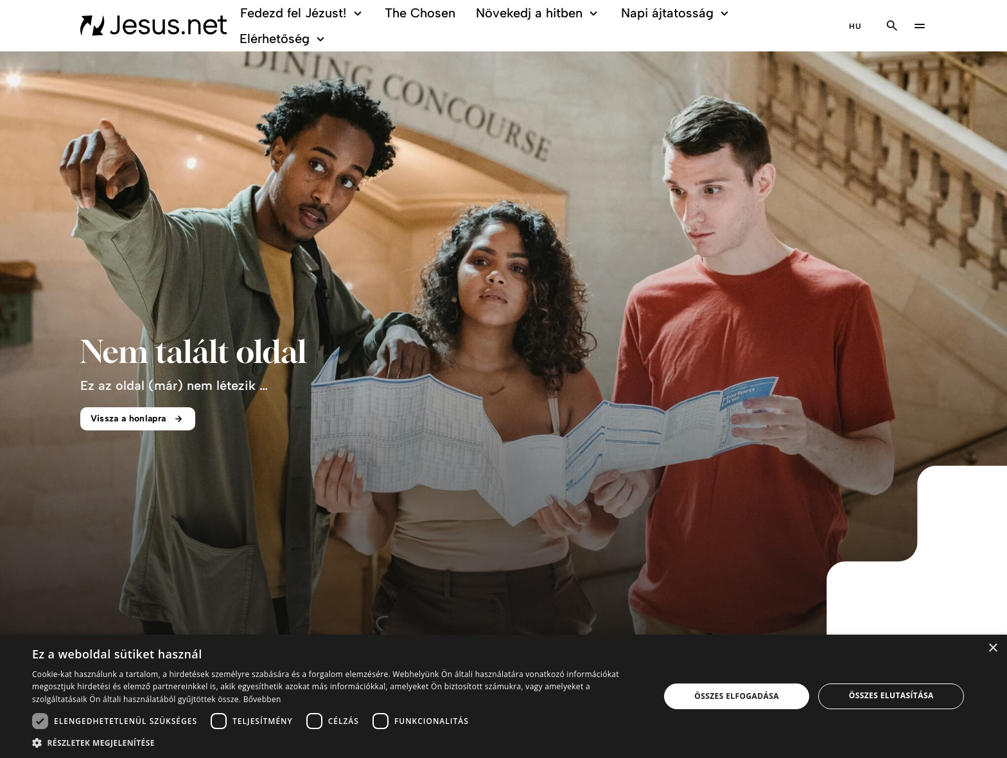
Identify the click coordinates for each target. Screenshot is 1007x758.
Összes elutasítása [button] (891, 695)
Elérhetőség (284, 39)
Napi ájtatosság (676, 13)
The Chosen (420, 13)
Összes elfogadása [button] (736, 696)
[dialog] (503, 696)
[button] (336, 742)
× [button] (992, 648)
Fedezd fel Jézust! (302, 13)
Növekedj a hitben (538, 13)
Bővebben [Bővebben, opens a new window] (262, 699)
